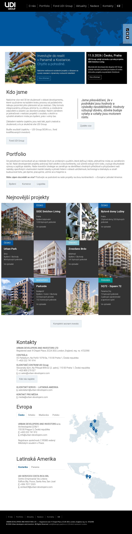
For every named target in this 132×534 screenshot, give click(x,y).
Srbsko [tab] (31, 415)
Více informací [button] (94, 77)
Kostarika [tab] (23, 467)
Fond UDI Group (63, 5)
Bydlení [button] (12, 184)
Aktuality (81, 5)
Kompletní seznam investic (66, 323)
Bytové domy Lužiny (112, 211)
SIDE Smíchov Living (48, 211)
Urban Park (10, 248)
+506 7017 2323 (28, 484)
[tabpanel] (40, 435)
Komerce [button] (26, 184)
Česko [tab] (21, 415)
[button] (118, 6)
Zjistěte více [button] (85, 125)
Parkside (41, 286)
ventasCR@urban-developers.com (36, 487)
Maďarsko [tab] (44, 415)
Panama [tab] (35, 467)
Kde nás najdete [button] (27, 379)
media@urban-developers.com (33, 397)
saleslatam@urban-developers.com (35, 390)
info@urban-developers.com (33, 435)
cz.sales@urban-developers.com (34, 373)
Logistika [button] (41, 184)
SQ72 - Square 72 (111, 286)
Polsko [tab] (56, 415)
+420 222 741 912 (28, 432)
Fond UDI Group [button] (16, 140)
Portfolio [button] (44, 5)
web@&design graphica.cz (58, 524)
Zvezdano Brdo (77, 248)
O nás (32, 5)
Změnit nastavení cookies (78, 524)
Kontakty (108, 5)
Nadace (94, 5)
